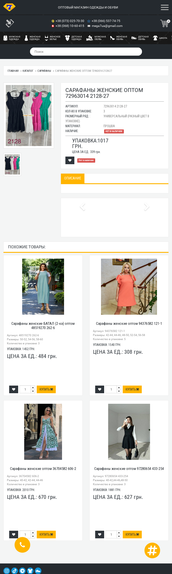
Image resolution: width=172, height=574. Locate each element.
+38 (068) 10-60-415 (70, 26)
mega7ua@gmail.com (107, 26)
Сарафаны (44, 70)
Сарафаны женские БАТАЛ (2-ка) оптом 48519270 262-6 (43, 325)
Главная (13, 70)
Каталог (28, 70)
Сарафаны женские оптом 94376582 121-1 (129, 323)
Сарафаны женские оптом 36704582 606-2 (43, 468)
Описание (72, 178)
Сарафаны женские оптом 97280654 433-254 (129, 468)
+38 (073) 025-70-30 (70, 21)
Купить (46, 389)
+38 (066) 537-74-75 (106, 21)
